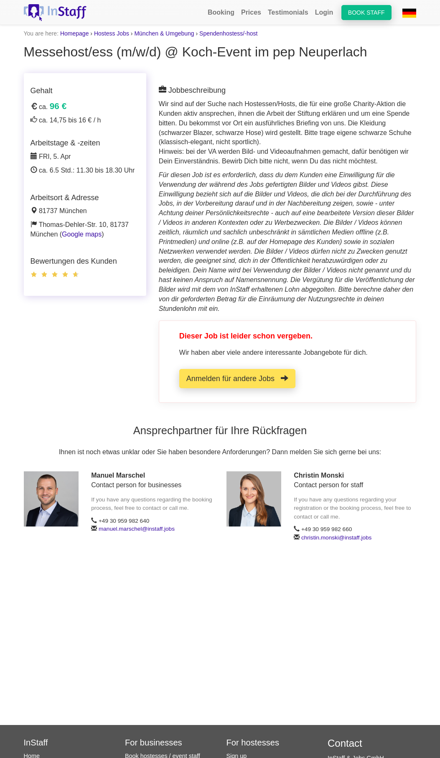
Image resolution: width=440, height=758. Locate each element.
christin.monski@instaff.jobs (336, 537)
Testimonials (288, 12)
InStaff (36, 742)
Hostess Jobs (111, 33)
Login (324, 12)
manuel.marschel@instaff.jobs (137, 529)
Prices (251, 12)
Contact (345, 743)
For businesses (153, 742)
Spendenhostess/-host (228, 33)
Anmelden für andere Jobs (237, 378)
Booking (221, 12)
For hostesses (253, 742)
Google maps (82, 234)
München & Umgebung (164, 33)
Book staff (366, 12)
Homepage (74, 33)
